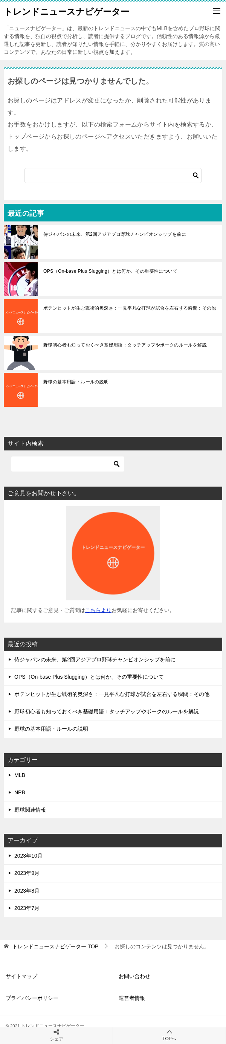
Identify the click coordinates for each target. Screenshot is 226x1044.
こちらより (98, 610)
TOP (55, 946)
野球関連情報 (30, 810)
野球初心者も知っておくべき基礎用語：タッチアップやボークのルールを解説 (125, 345)
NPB (19, 792)
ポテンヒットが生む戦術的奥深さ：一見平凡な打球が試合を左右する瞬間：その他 (129, 308)
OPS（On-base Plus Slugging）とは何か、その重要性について (110, 271)
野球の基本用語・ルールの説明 (76, 382)
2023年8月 (27, 891)
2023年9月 (27, 873)
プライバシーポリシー (32, 998)
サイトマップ (21, 976)
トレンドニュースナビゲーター (66, 11)
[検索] (113, 175)
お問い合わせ (134, 976)
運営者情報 (132, 998)
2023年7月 (27, 908)
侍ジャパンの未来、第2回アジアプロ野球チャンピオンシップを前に (114, 234)
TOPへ (169, 1035)
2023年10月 (28, 856)
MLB (19, 775)
